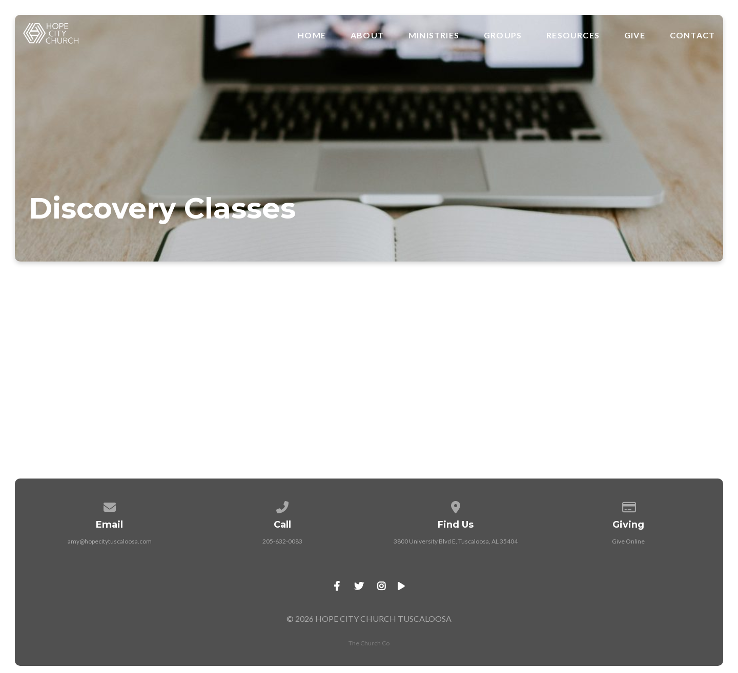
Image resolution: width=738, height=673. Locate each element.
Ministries (433, 35)
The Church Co (368, 643)
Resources (573, 35)
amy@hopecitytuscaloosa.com (110, 541)
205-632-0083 (282, 541)
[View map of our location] (455, 505)
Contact (692, 35)
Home (312, 35)
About (367, 35)
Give (634, 35)
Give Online (628, 541)
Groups (503, 35)
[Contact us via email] (109, 505)
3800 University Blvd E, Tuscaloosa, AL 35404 (456, 541)
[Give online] (629, 505)
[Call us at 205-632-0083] (282, 505)
